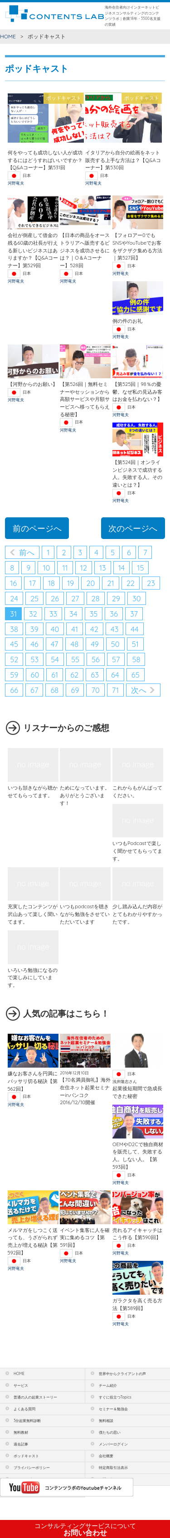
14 (121, 567)
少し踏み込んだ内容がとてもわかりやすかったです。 (137, 914)
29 (116, 598)
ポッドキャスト (26, 1456)
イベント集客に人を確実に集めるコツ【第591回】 (85, 1237)
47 (54, 644)
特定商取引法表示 (113, 1467)
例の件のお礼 (127, 321)
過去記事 (21, 1444)
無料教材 (21, 1432)
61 (54, 674)
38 (14, 629)
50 (115, 644)
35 (94, 613)
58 (136, 659)
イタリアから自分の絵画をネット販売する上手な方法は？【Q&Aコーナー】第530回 (122, 160)
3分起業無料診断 (27, 1420)
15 (140, 567)
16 (13, 583)
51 (135, 644)
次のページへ (132, 528)
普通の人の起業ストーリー (35, 1397)
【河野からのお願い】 (33, 384)
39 (34, 629)
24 (14, 598)
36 (114, 613)
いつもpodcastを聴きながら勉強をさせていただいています (85, 914)
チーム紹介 (108, 1385)
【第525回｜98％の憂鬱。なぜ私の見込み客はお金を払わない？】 (137, 391)
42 (94, 629)
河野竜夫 (16, 183)
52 (14, 659)
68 (54, 690)
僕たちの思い (110, 1432)
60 (35, 674)
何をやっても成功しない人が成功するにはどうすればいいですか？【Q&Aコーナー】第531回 (45, 160)
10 (46, 567)
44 (134, 629)
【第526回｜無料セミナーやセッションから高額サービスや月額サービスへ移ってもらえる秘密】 (85, 399)
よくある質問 (24, 1409)
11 (65, 567)
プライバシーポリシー (32, 1467)
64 (115, 674)
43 (114, 629)
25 (34, 598)
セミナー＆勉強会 (113, 1409)
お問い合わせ (85, 1529)
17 (32, 583)
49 (95, 644)
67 (34, 690)
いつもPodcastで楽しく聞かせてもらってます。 (137, 850)
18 (51, 583)
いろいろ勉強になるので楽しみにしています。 (33, 977)
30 (136, 598)
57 (116, 659)
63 (95, 674)
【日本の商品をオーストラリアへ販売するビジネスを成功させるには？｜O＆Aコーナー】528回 (85, 250)
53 (34, 659)
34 (73, 613)
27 (75, 598)
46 (34, 644)
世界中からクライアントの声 (122, 1373)
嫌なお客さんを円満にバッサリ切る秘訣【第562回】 (33, 1081)
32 (33, 613)
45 (14, 644)
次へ (138, 690)
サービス (21, 1385)
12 (83, 567)
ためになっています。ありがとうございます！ (85, 795)
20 (90, 583)
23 (151, 583)
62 (74, 674)
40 (55, 629)
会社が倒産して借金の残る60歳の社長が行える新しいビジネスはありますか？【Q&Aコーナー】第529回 (33, 250)
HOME (8, 36)
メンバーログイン (113, 1444)
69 (75, 690)
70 (95, 690)
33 (53, 613)
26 (55, 598)
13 (102, 567)
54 (55, 659)
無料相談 (106, 1420)
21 (110, 583)
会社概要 (106, 1456)
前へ (26, 552)
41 (74, 629)
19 (70, 583)
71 (115, 690)
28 (96, 598)
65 (135, 674)
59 (14, 674)
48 (74, 644)
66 (14, 690)
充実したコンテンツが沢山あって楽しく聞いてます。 (33, 914)
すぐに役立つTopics (115, 1397)
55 (75, 659)
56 (96, 659)
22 (130, 583)
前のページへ (37, 528)
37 (134, 613)
